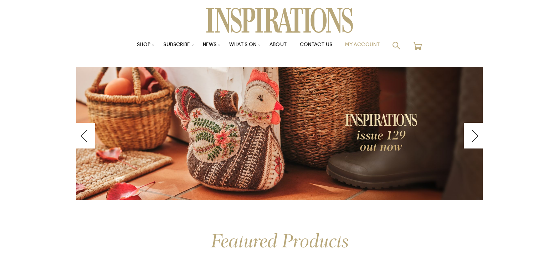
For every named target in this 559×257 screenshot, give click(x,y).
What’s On (242, 45)
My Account (368, 45)
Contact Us (319, 45)
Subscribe (173, 45)
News (207, 45)
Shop (137, 45)
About (279, 45)
